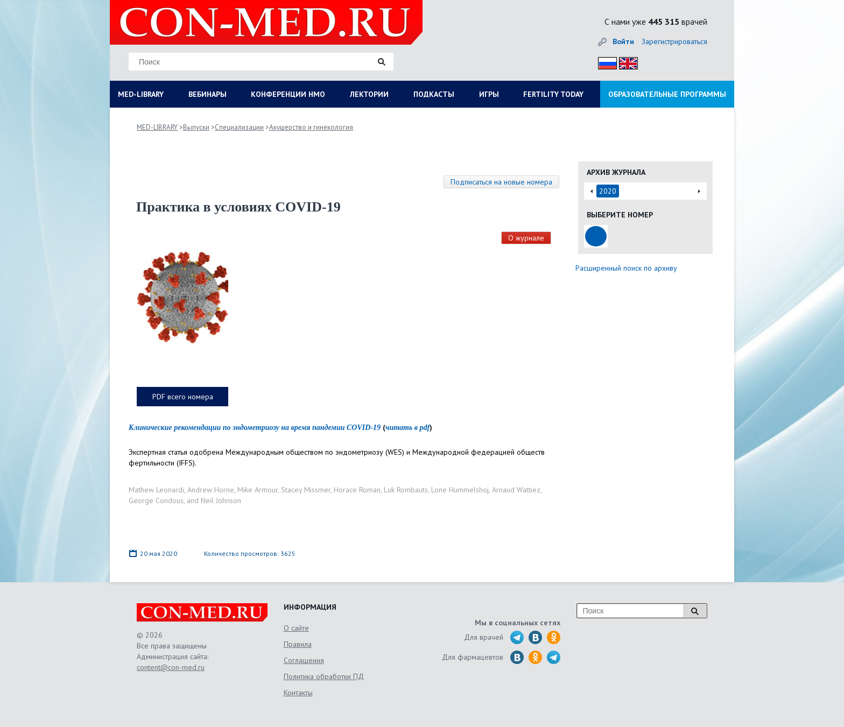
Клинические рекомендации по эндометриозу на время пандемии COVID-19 (255, 428)
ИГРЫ (489, 94)
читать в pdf (407, 428)
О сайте (296, 628)
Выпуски (196, 127)
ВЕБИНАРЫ (207, 94)
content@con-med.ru (171, 667)
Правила (298, 644)
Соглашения (304, 660)
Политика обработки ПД (324, 676)
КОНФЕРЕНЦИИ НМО (288, 94)
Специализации (239, 127)
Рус (604, 61)
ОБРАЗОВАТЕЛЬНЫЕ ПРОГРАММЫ (667, 94)
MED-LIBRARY (141, 94)
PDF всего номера (182, 396)
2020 (607, 191)
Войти (623, 41)
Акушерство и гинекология (311, 127)
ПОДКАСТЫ (433, 94)
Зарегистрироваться (674, 41)
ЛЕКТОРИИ (369, 94)
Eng (625, 61)
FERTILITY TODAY (553, 94)
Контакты (298, 692)
